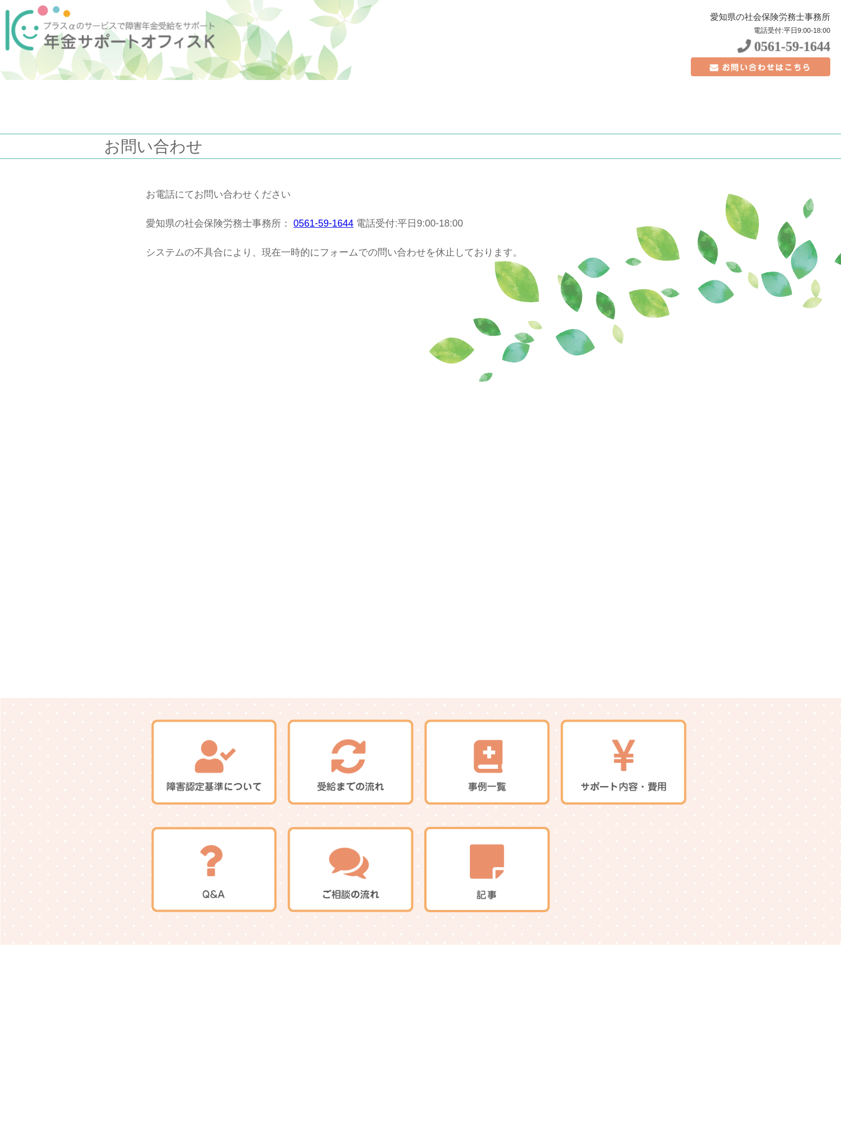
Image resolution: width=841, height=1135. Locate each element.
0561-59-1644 (783, 46)
